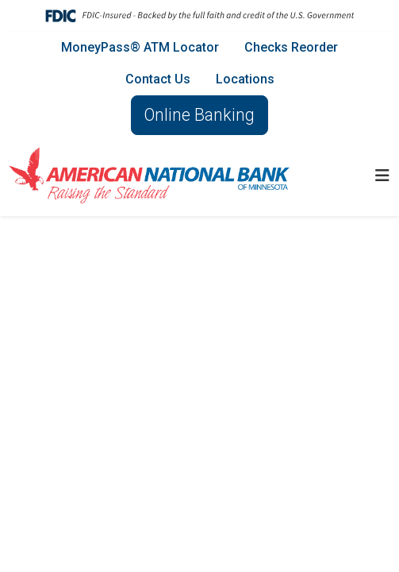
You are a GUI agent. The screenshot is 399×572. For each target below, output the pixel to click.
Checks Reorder (291, 47)
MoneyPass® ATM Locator (140, 47)
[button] (382, 175)
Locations (245, 79)
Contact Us (157, 79)
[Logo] (150, 175)
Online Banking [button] (199, 115)
